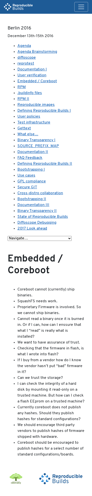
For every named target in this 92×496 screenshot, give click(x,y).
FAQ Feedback (29, 158)
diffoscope (26, 58)
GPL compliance (31, 181)
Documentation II (32, 152)
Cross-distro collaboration (40, 193)
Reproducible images (36, 105)
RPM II (23, 99)
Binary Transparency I (36, 140)
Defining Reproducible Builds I (44, 111)
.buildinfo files (29, 93)
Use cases (26, 176)
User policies (28, 117)
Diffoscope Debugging (36, 223)
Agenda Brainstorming (37, 52)
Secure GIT (27, 187)
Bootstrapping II (31, 199)
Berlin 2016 (19, 28)
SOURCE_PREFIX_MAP (38, 146)
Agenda (24, 46)
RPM (21, 87)
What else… (27, 134)
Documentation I (32, 69)
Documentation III (33, 205)
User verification (31, 75)
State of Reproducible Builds (42, 217)
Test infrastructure (33, 122)
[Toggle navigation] (81, 7)
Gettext (24, 128)
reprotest (25, 64)
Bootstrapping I (31, 170)
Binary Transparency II (37, 211)
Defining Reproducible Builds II (44, 164)
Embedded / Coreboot (37, 81)
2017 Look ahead (32, 229)
